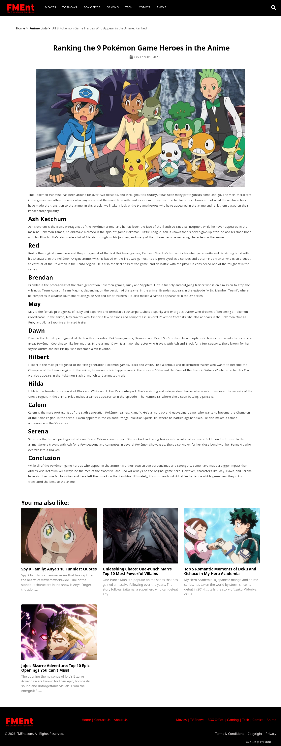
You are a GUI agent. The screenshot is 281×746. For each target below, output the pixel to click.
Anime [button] (161, 7)
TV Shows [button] (69, 7)
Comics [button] (144, 7)
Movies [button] (50, 7)
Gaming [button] (113, 7)
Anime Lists (39, 28)
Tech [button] (128, 7)
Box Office (91, 7)
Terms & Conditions (229, 733)
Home (20, 28)
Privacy (270, 733)
